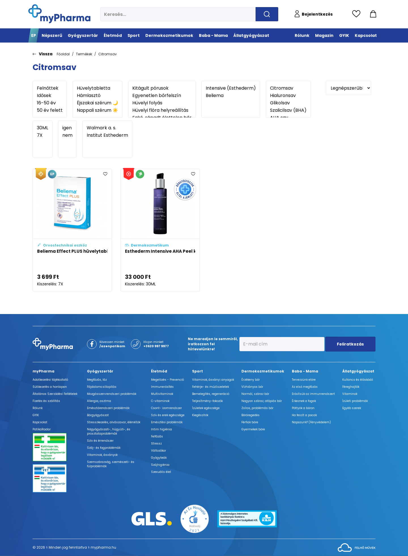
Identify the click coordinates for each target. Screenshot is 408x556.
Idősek (49, 95)
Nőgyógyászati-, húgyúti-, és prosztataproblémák (108, 431)
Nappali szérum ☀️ (97, 110)
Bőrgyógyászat (98, 415)
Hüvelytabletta (97, 88)
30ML (42, 128)
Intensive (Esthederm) (230, 88)
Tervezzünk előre (304, 380)
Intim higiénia (161, 429)
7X (42, 135)
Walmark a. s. (107, 128)
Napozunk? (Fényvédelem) (311, 422)
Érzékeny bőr (250, 380)
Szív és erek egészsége (167, 415)
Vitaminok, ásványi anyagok (213, 380)
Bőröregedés (250, 415)
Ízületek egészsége (206, 408)
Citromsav (107, 54)
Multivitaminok (162, 394)
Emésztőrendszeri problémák (108, 408)
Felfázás (157, 436)
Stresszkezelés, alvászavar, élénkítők (113, 422)
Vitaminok (349, 394)
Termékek (84, 54)
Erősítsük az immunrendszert (313, 394)
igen (67, 128)
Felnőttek (49, 88)
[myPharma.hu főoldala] (59, 13)
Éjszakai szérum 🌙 (97, 103)
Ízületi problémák (355, 401)
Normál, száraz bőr (255, 394)
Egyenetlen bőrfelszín (162, 95)
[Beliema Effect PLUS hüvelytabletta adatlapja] (72, 230)
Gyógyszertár (100, 371)
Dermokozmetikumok (262, 371)
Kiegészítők (200, 415)
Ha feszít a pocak (304, 415)
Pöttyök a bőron (303, 408)
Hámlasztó (97, 95)
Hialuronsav (288, 95)
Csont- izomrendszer (166, 408)
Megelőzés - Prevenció (167, 380)
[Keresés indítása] (267, 14)
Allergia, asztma (99, 401)
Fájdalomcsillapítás (101, 387)
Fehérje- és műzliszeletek (210, 387)
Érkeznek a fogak (304, 401)
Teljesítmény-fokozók (207, 401)
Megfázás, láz (97, 380)
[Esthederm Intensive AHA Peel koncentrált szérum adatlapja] (160, 230)
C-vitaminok (160, 401)
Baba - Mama (305, 371)
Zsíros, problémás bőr (257, 408)
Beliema (230, 95)
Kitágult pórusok (162, 88)
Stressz (156, 443)
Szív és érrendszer (100, 441)
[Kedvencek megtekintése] (358, 14)
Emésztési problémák (166, 422)
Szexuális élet (161, 472)
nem (67, 135)
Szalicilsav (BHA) (288, 110)
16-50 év (49, 103)
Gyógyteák (159, 458)
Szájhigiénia (160, 465)
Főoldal (63, 54)
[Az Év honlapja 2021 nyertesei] (194, 518)
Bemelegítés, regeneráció (210, 394)
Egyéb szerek (351, 408)
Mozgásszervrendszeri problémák (111, 394)
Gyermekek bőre (253, 429)
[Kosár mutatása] (373, 14)
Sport (197, 371)
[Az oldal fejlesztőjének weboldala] (356, 547)
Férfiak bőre (249, 422)
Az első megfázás (305, 387)
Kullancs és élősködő (357, 380)
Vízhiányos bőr (252, 387)
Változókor (158, 450)
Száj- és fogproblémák (103, 448)
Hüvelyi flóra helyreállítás (162, 110)
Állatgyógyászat (358, 371)
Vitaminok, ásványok (102, 455)
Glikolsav (288, 103)
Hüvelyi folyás (162, 103)
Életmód (159, 371)
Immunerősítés (162, 387)
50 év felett (49, 110)
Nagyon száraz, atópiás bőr (261, 401)
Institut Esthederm (107, 135)
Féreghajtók (350, 387)
